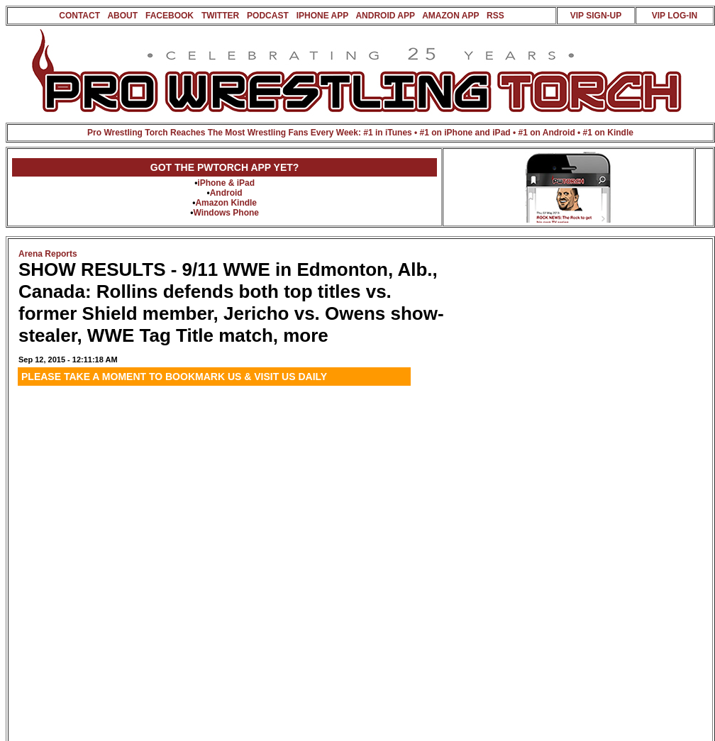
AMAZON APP (450, 16)
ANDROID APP (384, 16)
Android (226, 193)
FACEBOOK (169, 16)
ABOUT (122, 16)
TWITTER (220, 16)
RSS (495, 16)
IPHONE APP (322, 16)
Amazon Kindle (226, 203)
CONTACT (79, 16)
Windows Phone (226, 213)
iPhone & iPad (226, 183)
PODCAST (268, 16)
